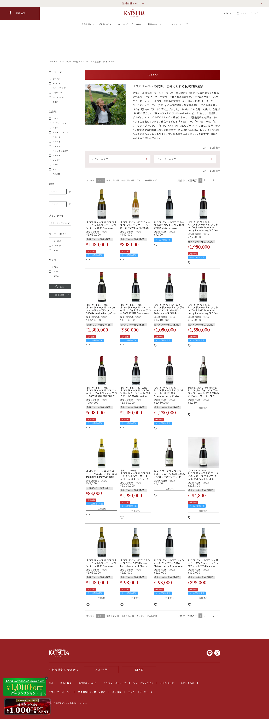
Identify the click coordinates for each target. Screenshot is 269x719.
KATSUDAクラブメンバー (129, 24)
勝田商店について (156, 24)
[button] (20, 13)
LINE (139, 670)
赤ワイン (54, 79)
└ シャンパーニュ (58, 132)
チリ (52, 169)
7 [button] (213, 180)
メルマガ (101, 670)
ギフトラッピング (179, 24)
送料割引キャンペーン (134, 3)
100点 (53, 250)
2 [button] (204, 180)
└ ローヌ (55, 137)
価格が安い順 (112, 180)
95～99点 (55, 246)
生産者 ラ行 (101, 61)
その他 (53, 102)
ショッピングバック (248, 13)
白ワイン (54, 83)
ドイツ (53, 165)
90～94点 (55, 241)
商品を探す (66, 683)
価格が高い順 (127, 180)
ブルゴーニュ (86, 61)
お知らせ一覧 (167, 683)
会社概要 (116, 692)
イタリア (54, 160)
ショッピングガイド (143, 683)
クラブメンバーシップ (114, 683)
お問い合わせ (187, 683)
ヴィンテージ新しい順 (147, 180)
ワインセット (56, 97)
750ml (54, 272)
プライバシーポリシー (60, 692)
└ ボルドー (55, 128)
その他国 (54, 174)
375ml (54, 267)
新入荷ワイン (105, 24)
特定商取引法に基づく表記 (91, 692)
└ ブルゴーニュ (57, 123)
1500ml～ (55, 276)
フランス (54, 119)
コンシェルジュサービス (140, 692)
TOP (51, 683)
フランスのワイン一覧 (67, 61)
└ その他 (55, 142)
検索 (60, 286)
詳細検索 (60, 295)
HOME (52, 61)
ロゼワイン (55, 93)
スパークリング (57, 88)
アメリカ (54, 146)
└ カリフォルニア (58, 151)
